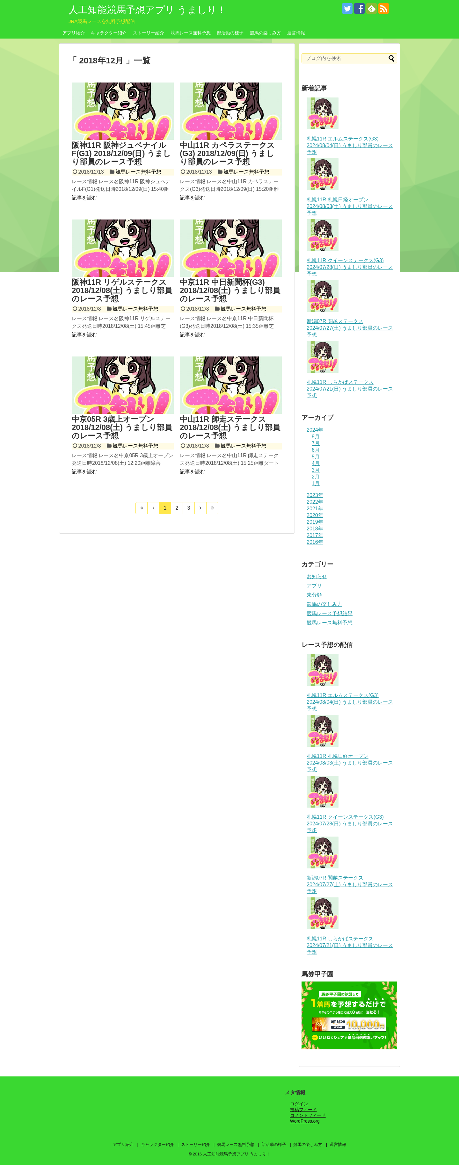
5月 (316, 456)
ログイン (299, 1103)
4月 (316, 463)
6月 (316, 450)
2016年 (315, 542)
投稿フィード (303, 1109)
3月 (316, 470)
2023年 (315, 495)
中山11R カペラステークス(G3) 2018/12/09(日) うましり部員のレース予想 (227, 153)
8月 (316, 436)
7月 (316, 443)
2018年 (315, 528)
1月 (316, 483)
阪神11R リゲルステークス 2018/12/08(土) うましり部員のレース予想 (122, 290)
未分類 (314, 595)
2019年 (315, 522)
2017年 (315, 535)
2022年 (315, 502)
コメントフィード (308, 1115)
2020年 (315, 515)
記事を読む (84, 197)
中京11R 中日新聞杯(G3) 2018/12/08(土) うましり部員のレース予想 (230, 290)
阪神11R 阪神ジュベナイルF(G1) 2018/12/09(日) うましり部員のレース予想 (121, 153)
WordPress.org (305, 1121)
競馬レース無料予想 (191, 32)
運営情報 (296, 32)
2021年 (315, 508)
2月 (316, 476)
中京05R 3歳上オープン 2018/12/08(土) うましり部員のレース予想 (122, 427)
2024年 (315, 430)
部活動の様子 (230, 32)
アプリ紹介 (73, 32)
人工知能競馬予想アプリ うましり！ (147, 9)
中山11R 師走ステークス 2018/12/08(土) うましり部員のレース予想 (230, 427)
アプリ (314, 585)
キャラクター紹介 (109, 32)
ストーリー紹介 (148, 32)
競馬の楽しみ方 (265, 32)
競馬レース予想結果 (330, 613)
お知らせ (317, 576)
